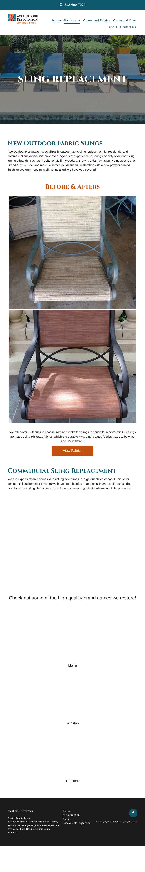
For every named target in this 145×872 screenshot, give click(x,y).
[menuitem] (56, 20)
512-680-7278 (75, 5)
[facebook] (133, 813)
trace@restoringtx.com (76, 823)
